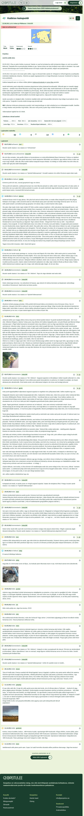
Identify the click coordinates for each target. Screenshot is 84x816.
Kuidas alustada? (9, 798)
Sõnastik (6, 804)
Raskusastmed (8, 808)
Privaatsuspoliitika (62, 807)
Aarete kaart (34, 798)
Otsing (32, 801)
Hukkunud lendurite (38, 82)
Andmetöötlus (61, 810)
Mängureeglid (8, 801)
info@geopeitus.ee (62, 798)
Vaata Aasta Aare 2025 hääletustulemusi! (40, 8)
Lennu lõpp (50, 82)
